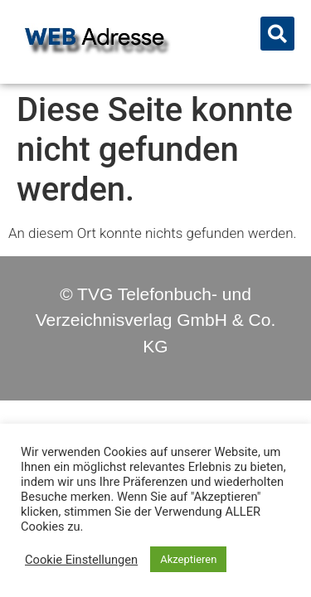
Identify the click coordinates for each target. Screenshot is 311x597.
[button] (277, 34)
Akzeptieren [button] (188, 559)
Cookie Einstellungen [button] (81, 559)
